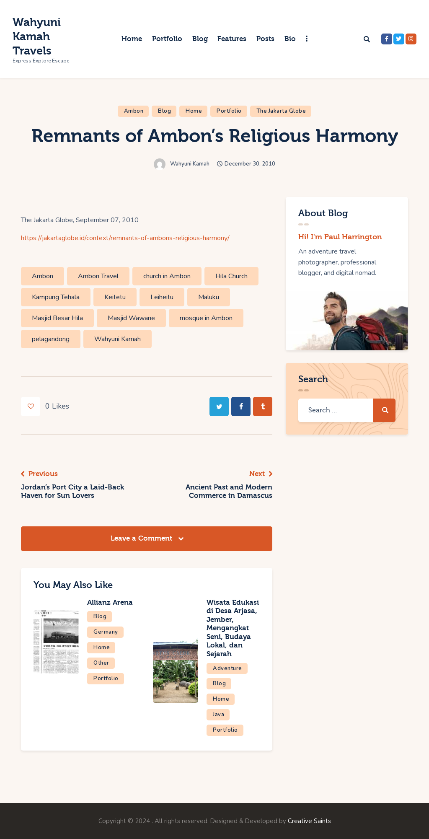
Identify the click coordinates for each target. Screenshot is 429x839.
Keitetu (115, 297)
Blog (164, 111)
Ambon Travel (98, 276)
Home (194, 111)
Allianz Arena (110, 602)
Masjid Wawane (131, 318)
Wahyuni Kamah (117, 339)
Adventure (227, 668)
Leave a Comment (142, 538)
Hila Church (231, 276)
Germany (105, 632)
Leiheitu (161, 297)
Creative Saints (309, 821)
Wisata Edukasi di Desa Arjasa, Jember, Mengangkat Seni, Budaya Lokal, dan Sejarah (233, 628)
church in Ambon (167, 276)
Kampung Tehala (56, 297)
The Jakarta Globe (281, 111)
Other (101, 663)
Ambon (134, 111)
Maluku (208, 297)
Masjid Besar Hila (57, 318)
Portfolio (229, 111)
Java (218, 714)
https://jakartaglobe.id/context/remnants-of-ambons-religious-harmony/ (125, 238)
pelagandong (51, 339)
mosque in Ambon (206, 318)
